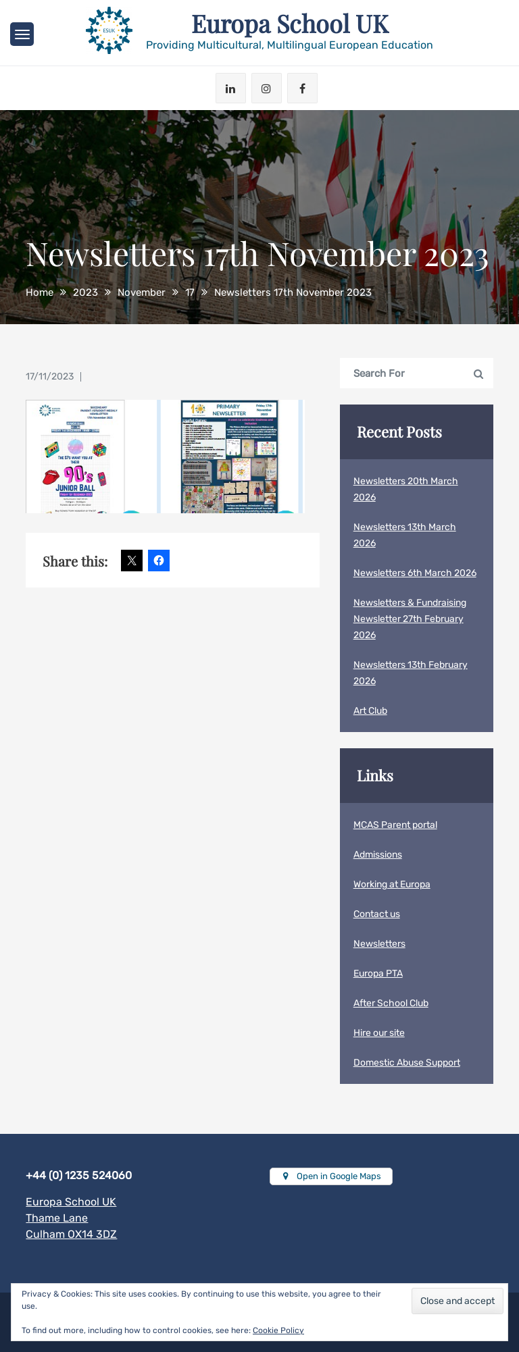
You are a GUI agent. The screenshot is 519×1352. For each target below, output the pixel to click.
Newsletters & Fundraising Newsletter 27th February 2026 (409, 619)
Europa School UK (290, 23)
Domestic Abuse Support (406, 1062)
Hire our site (379, 1033)
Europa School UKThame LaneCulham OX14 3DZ (71, 1218)
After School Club (390, 1003)
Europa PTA (378, 973)
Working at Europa (391, 884)
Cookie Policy (278, 1330)
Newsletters (379, 944)
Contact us (376, 914)
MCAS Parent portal (395, 825)
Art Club (370, 711)
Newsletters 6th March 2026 (414, 573)
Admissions (377, 854)
